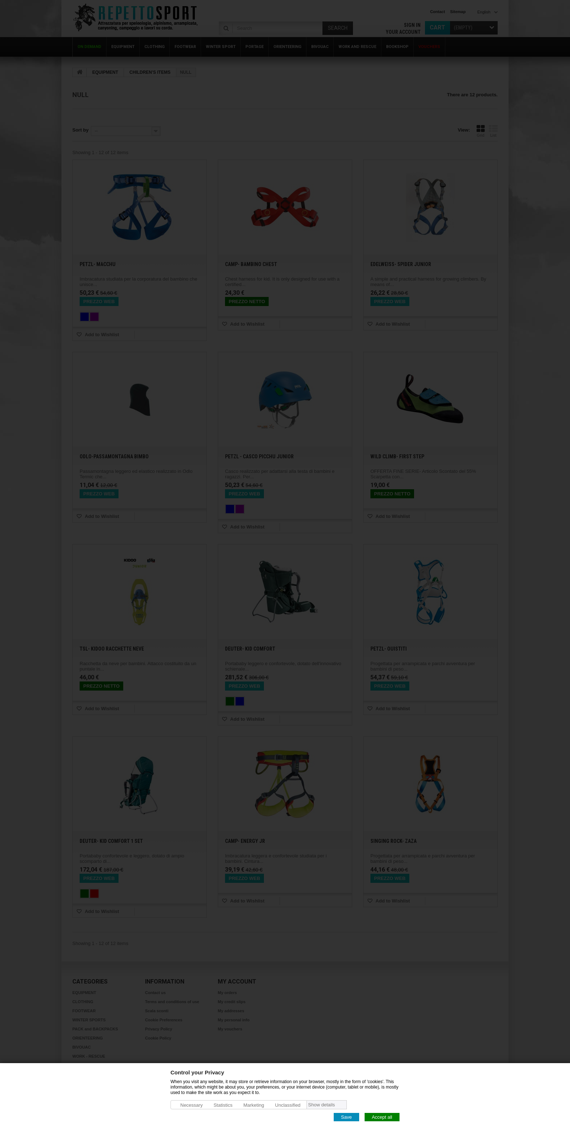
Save (346, 1116)
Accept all (382, 1116)
